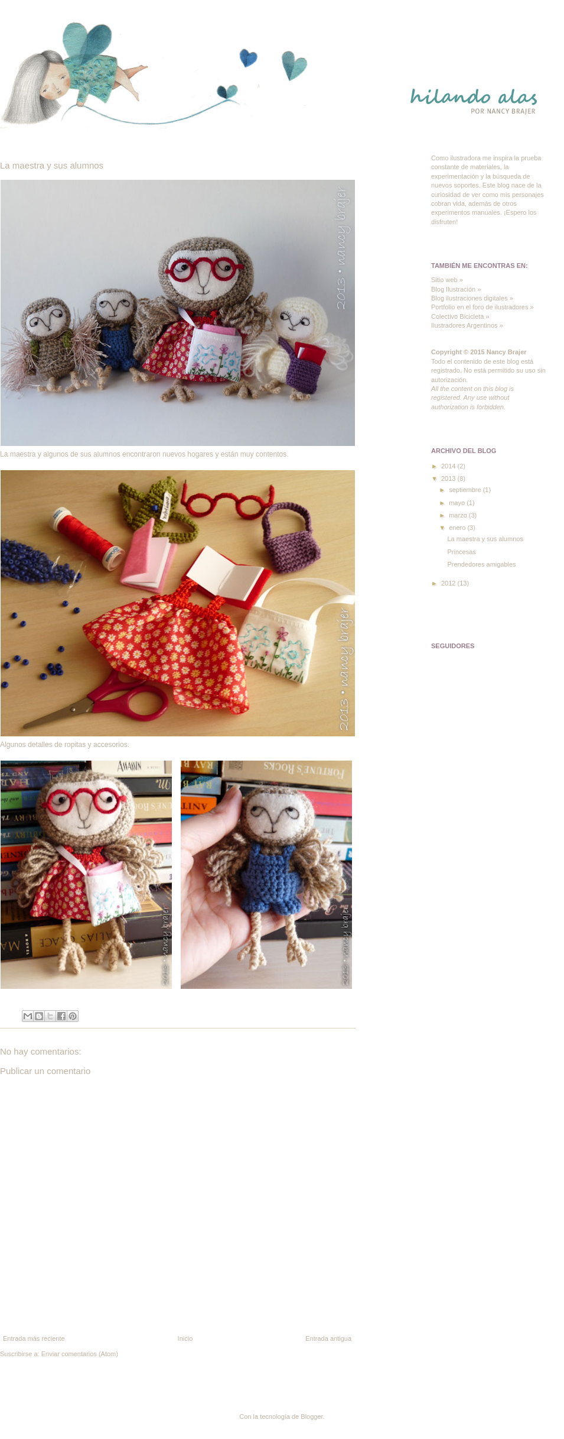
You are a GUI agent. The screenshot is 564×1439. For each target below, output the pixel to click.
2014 (449, 466)
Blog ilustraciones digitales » (472, 298)
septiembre (466, 489)
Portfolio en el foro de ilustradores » (482, 307)
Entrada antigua (328, 1338)
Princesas (461, 551)
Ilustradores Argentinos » (467, 325)
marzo (459, 515)
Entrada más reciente (34, 1338)
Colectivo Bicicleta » (460, 316)
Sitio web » (447, 279)
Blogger (311, 1416)
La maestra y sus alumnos (485, 538)
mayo (458, 502)
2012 (449, 583)
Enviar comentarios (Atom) (79, 1353)
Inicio (185, 1338)
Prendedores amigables (481, 564)
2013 (449, 478)
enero (458, 527)
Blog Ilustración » (456, 289)
